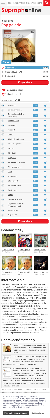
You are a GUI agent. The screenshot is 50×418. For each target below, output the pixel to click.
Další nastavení (37, 413)
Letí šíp (11, 148)
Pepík (10, 195)
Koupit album (25, 82)
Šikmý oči (12, 153)
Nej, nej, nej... (13, 215)
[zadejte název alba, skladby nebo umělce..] (25, 3)
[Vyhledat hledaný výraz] (46, 3)
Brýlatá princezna (14, 110)
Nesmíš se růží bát (15, 199)
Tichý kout (12, 158)
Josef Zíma (7, 20)
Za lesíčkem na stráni (16, 162)
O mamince (12, 176)
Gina (10, 172)
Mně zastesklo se (14, 167)
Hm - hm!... (12, 125)
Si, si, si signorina (15, 144)
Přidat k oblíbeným (12, 94)
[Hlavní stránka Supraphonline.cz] (21, 10)
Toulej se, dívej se (41, 272)
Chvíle (10, 135)
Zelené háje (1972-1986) (27, 272)
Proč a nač (12, 190)
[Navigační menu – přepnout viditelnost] (3, 3)
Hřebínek (11, 130)
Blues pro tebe (13, 181)
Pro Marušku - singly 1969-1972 (14, 272)
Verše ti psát (13, 210)
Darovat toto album (12, 90)
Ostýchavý (12, 105)
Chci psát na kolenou (16, 139)
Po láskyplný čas (14, 185)
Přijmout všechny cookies (15, 413)
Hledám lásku (13, 121)
